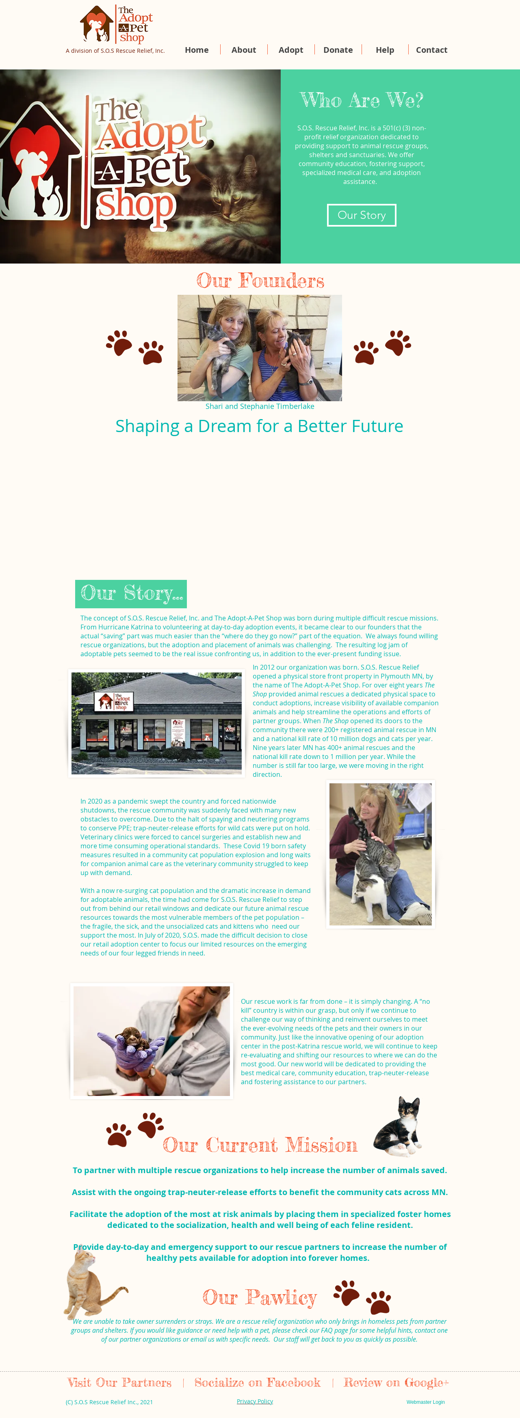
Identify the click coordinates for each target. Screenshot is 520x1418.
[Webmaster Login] (426, 1402)
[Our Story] (361, 215)
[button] (244, 49)
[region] (153, 728)
